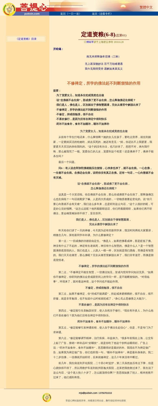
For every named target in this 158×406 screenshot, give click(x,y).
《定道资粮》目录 (26, 38)
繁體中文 (146, 7)
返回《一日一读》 (70, 13)
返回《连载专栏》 (102, 13)
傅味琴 (90, 42)
